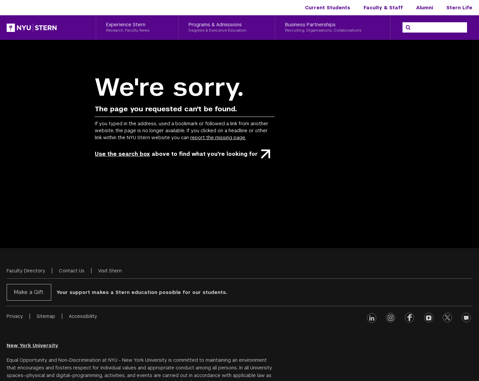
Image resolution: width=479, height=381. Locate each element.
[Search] (408, 27)
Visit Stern (110, 271)
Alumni (424, 8)
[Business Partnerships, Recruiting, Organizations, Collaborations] (332, 27)
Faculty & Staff (383, 8)
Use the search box (122, 153)
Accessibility (83, 316)
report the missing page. (218, 138)
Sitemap (46, 316)
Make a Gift (28, 292)
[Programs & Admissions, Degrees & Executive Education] (227, 27)
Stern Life (459, 8)
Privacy (15, 316)
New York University (32, 345)
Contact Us (71, 271)
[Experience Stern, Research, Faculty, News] (137, 27)
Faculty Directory (26, 271)
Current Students (327, 8)
